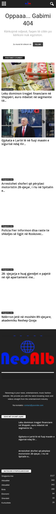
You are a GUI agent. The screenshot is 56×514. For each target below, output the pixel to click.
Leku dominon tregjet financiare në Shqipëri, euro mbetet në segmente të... (26, 97)
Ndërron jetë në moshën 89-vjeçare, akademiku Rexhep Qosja (26, 318)
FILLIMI (38, 44)
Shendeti (5, 498)
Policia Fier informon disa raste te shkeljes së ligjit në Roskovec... (25, 232)
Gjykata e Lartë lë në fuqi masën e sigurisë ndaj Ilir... (25, 142)
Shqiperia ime (7, 89)
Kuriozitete (6, 503)
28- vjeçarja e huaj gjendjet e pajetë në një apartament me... (25, 275)
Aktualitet (5, 480)
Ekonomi (5, 494)
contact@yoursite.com (33, 405)
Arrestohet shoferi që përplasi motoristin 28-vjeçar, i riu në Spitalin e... (27, 187)
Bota (3, 489)
